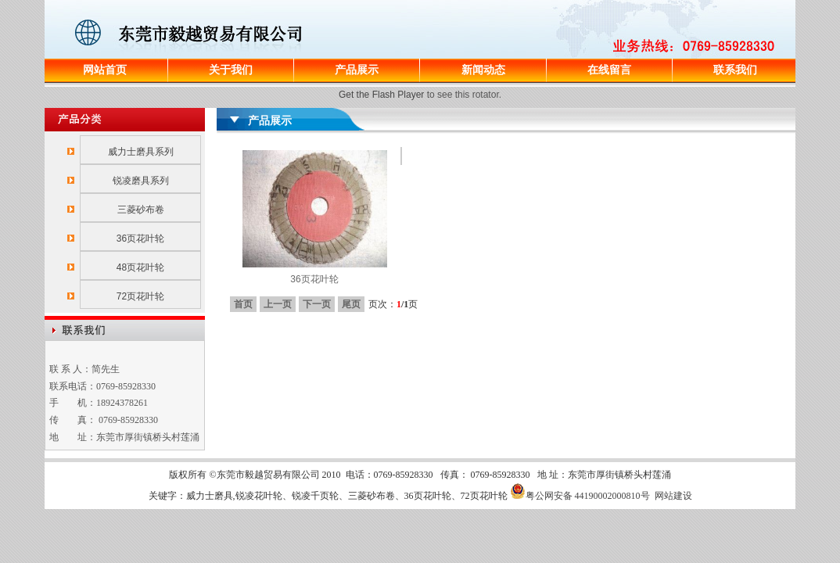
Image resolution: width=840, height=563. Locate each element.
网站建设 (673, 495)
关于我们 (231, 69)
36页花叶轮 (140, 238)
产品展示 (357, 69)
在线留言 (609, 69)
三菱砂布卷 (140, 209)
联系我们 (735, 69)
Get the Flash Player (381, 94)
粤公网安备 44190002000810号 (580, 495)
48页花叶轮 (140, 267)
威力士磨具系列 (141, 151)
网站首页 (105, 69)
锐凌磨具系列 (141, 180)
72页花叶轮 (140, 296)
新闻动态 (483, 69)
